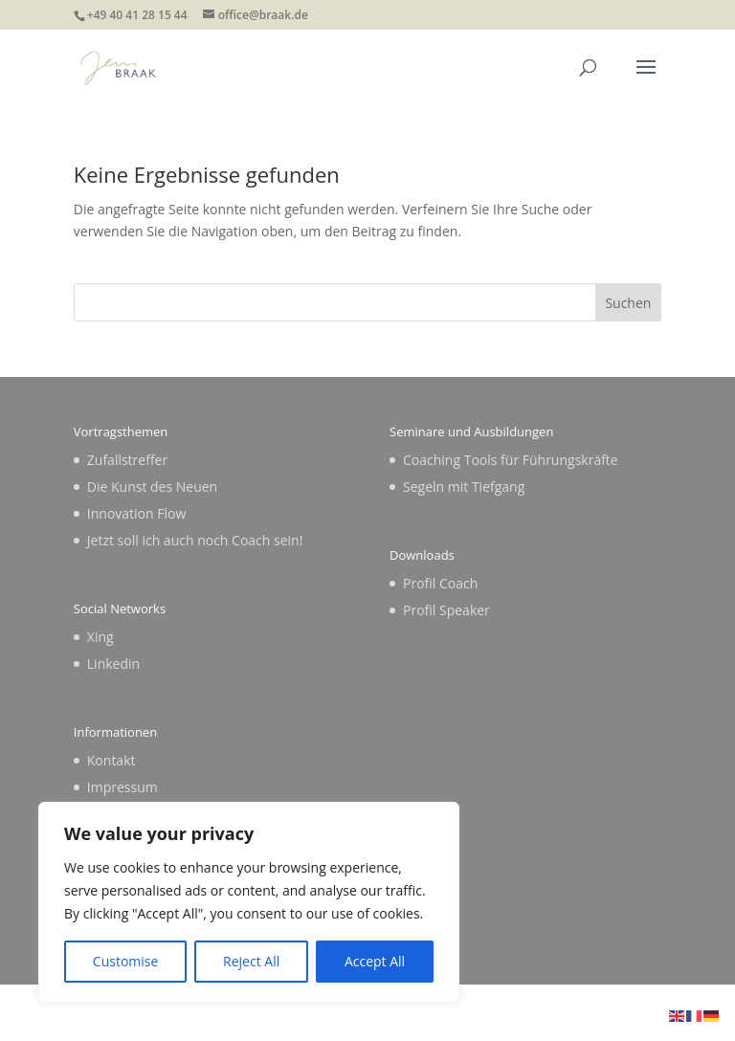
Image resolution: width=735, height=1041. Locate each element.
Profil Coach (440, 583)
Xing (100, 637)
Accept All (375, 961)
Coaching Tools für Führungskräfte (510, 460)
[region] (248, 902)
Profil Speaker (446, 610)
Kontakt (111, 760)
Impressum (122, 787)
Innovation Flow (136, 513)
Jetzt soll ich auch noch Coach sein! (195, 540)
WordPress (506, 1015)
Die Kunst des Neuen (152, 486)
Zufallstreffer (127, 460)
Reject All (251, 961)
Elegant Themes (326, 1015)
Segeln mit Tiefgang (463, 486)
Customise (126, 961)
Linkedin (113, 663)
